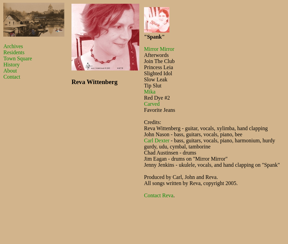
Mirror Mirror (159, 49)
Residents (13, 52)
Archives (13, 46)
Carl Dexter (156, 140)
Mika (150, 92)
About (10, 71)
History (11, 64)
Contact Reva (158, 195)
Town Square (17, 58)
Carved (152, 104)
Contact (11, 77)
